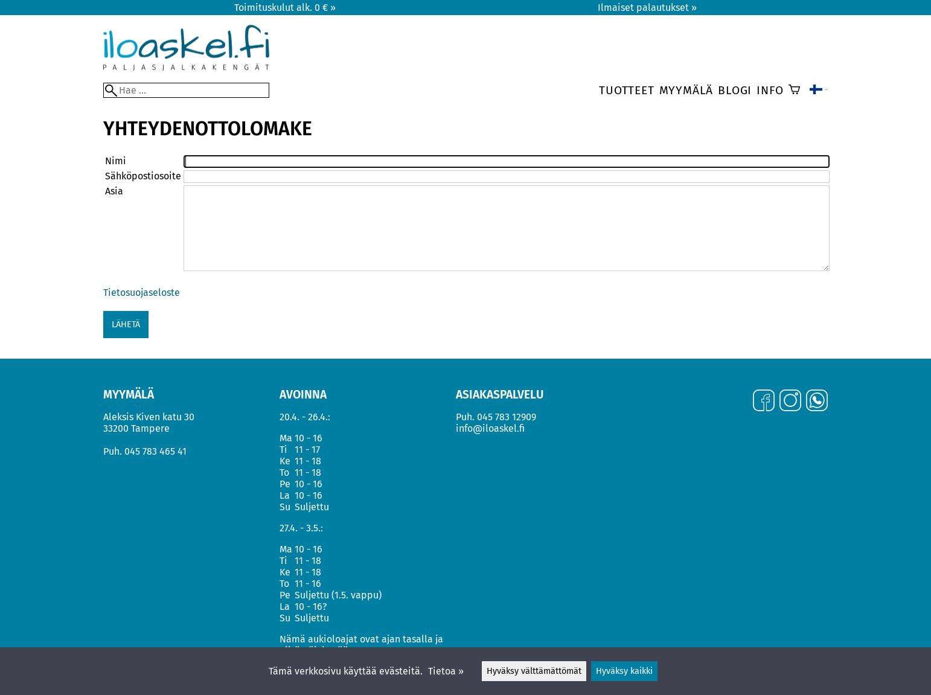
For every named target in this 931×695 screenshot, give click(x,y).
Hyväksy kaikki (624, 671)
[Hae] (186, 90)
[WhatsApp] (817, 401)
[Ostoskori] (794, 91)
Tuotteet (626, 90)
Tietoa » (446, 671)
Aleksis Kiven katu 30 (148, 417)
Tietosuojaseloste (141, 292)
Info (770, 90)
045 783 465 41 (155, 451)
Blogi (735, 90)
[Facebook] (764, 401)
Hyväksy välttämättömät (534, 671)
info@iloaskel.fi (490, 428)
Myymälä (686, 90)
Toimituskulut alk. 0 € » (285, 7)
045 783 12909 (506, 417)
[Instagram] (790, 401)
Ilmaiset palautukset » (647, 7)
